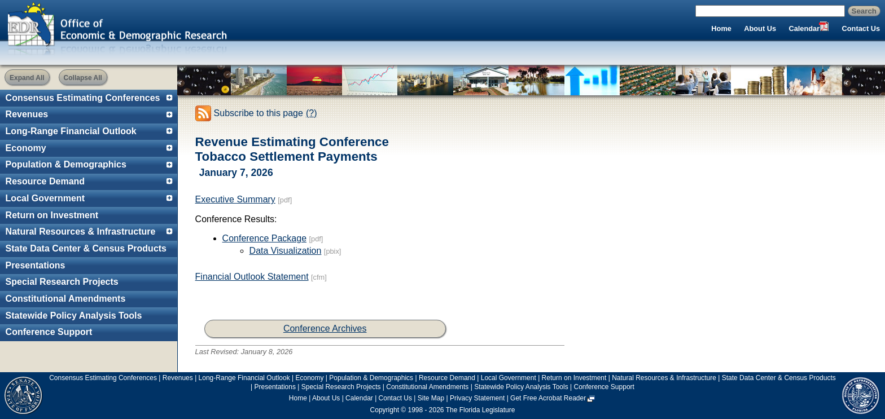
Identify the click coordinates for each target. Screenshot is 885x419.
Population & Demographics (66, 164)
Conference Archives (325, 328)
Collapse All (83, 78)
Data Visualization (285, 250)
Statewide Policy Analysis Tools (74, 315)
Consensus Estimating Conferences (83, 98)
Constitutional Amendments (66, 298)
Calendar (804, 28)
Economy (26, 148)
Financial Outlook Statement (252, 276)
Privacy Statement (477, 398)
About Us (760, 28)
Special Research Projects (62, 281)
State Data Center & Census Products (86, 248)
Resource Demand (45, 181)
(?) (311, 113)
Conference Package (264, 238)
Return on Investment (52, 215)
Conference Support (49, 332)
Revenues (27, 114)
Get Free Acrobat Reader (548, 398)
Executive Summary (235, 199)
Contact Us (861, 28)
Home (721, 28)
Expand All (27, 78)
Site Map (431, 398)
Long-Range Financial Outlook (71, 131)
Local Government (45, 198)
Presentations (35, 265)
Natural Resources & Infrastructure (81, 231)
